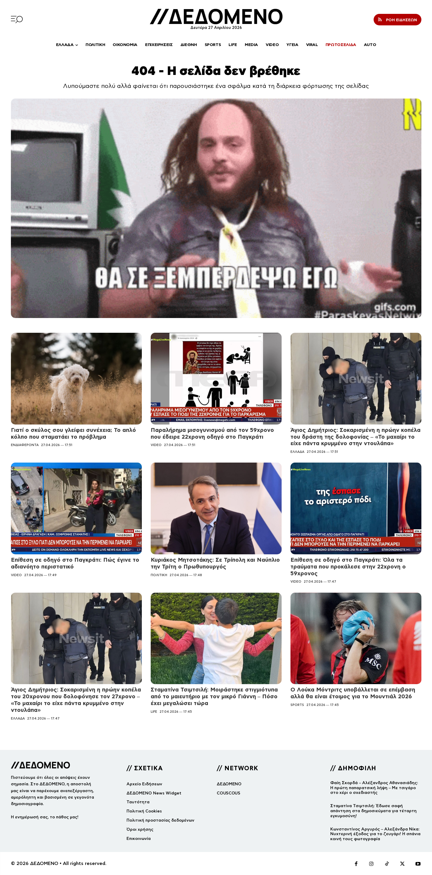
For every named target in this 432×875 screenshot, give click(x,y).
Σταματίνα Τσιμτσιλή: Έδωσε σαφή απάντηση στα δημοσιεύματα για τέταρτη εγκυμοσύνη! (373, 811)
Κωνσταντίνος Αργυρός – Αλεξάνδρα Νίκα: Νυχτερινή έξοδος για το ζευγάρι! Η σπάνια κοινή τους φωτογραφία (375, 834)
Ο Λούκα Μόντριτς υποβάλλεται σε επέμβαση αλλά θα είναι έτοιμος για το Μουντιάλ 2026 (352, 692)
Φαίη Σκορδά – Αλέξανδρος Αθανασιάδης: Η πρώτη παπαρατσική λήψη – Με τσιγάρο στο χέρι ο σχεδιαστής (374, 788)
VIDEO (156, 445)
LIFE (154, 711)
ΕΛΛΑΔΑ (297, 451)
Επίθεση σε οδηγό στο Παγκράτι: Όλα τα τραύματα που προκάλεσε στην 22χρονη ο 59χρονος (348, 566)
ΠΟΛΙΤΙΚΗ (159, 575)
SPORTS (297, 705)
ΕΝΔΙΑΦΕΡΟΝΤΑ (25, 445)
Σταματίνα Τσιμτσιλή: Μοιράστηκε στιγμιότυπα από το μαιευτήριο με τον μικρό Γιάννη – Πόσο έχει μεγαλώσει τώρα (214, 696)
